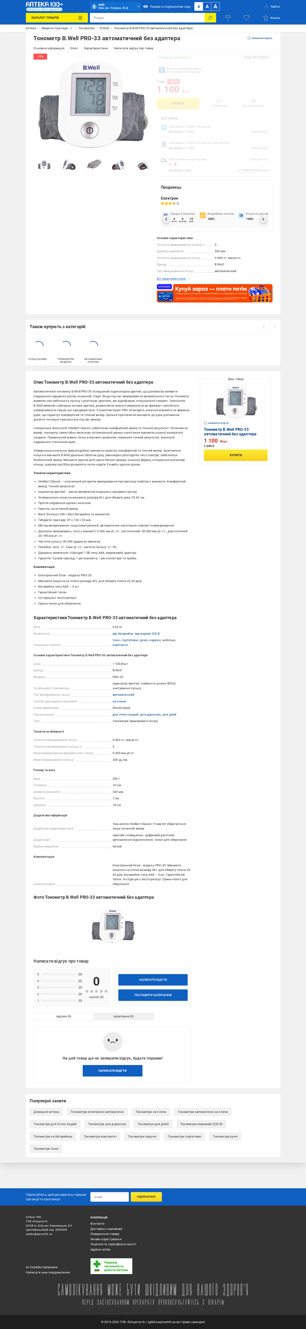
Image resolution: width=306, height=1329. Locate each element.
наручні (154, 640)
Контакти (97, 1223)
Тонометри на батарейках (52, 1136)
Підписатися (146, 1196)
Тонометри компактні (100, 1136)
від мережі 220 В (147, 633)
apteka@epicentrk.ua (39, 1234)
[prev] (263, 326)
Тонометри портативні (184, 1136)
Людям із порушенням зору (167, 6)
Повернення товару (104, 1234)
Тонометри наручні (142, 1136)
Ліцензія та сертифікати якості (113, 1244)
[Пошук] (210, 17)
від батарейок (123, 633)
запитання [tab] (121, 1016)
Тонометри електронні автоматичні (97, 1112)
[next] (274, 326)
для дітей (170, 714)
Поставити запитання (153, 995)
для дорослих (150, 714)
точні (116, 640)
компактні (120, 645)
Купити (178, 103)
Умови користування (106, 1239)
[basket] (271, 18)
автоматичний (123, 694)
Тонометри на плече (151, 1112)
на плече (119, 701)
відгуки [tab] (61, 1016)
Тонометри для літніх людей (54, 1124)
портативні (130, 640)
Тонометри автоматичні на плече (203, 1112)
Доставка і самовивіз (106, 1229)
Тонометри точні (45, 1148)
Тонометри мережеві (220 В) (201, 1124)
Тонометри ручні (225, 1136)
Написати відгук (153, 979)
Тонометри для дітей (153, 1124)
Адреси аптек (100, 1249)
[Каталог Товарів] (57, 17)
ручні (144, 640)
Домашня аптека (46, 1112)
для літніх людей (125, 714)
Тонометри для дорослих (107, 1124)
